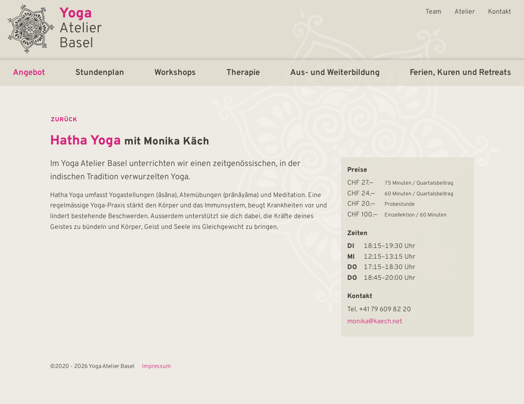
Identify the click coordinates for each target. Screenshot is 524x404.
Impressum (156, 367)
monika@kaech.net (374, 321)
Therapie (243, 72)
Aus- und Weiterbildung (335, 72)
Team (433, 12)
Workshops (175, 72)
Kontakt (499, 12)
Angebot (29, 72)
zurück (64, 119)
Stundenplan (99, 72)
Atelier (464, 12)
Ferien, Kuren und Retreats (460, 72)
